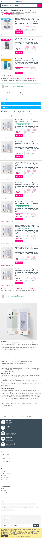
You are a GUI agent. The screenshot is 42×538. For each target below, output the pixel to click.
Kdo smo (3, 471)
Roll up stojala (26, 507)
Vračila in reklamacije (5, 494)
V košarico (19, 32)
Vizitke (18, 504)
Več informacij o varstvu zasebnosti (15, 536)
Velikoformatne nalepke (11, 507)
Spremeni (7, 34)
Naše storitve (3, 475)
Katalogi (3, 507)
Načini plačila (3, 490)
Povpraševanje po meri (5, 486)
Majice (13, 504)
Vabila (32, 507)
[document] (21, 533)
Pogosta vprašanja (4, 492)
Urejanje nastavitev (26, 536)
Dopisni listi (24, 504)
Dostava (2, 488)
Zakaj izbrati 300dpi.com (6, 473)
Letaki (9, 504)
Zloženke (3, 504)
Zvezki (34, 504)
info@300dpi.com (32, 78)
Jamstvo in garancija (5, 477)
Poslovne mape (5, 509)
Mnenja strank (4, 497)
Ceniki (37, 507)
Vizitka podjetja (4, 479)
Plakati (29, 504)
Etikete (20, 507)
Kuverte (11, 509)
